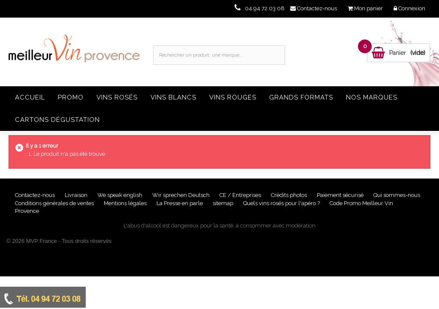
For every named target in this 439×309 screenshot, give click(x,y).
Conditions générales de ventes (55, 203)
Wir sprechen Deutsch (181, 195)
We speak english (120, 195)
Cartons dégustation (57, 120)
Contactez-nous (35, 195)
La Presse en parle (180, 203)
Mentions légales (126, 203)
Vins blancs (173, 97)
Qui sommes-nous (396, 195)
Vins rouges (232, 97)
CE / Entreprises (241, 195)
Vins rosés (117, 97)
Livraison (77, 195)
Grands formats (301, 97)
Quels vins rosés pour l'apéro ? (281, 203)
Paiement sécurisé (341, 195)
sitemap (224, 203)
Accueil (30, 97)
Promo (71, 97)
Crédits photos (289, 195)
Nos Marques (371, 97)
